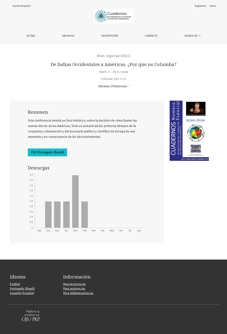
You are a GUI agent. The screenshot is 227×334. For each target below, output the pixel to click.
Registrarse (200, 6)
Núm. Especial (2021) (113, 56)
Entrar (213, 6)
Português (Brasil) (22, 288)
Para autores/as (74, 288)
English (15, 284)
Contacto (151, 35)
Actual (31, 35)
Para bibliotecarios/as (78, 293)
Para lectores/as (74, 284)
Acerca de (191, 35)
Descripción (109, 35)
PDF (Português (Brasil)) (47, 152)
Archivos (68, 35)
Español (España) (23, 5)
